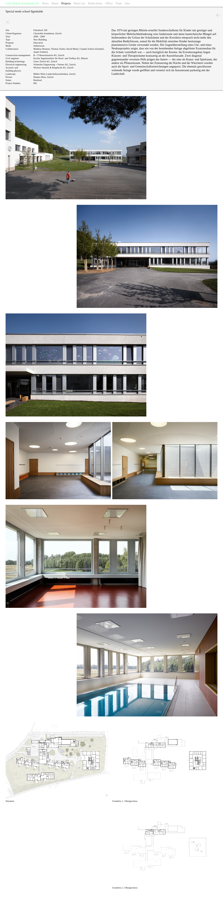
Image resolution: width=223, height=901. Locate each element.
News (45, 3)
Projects (66, 3)
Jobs (127, 3)
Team (118, 3)
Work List (79, 3)
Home (55, 3)
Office (109, 3)
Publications (95, 3)
